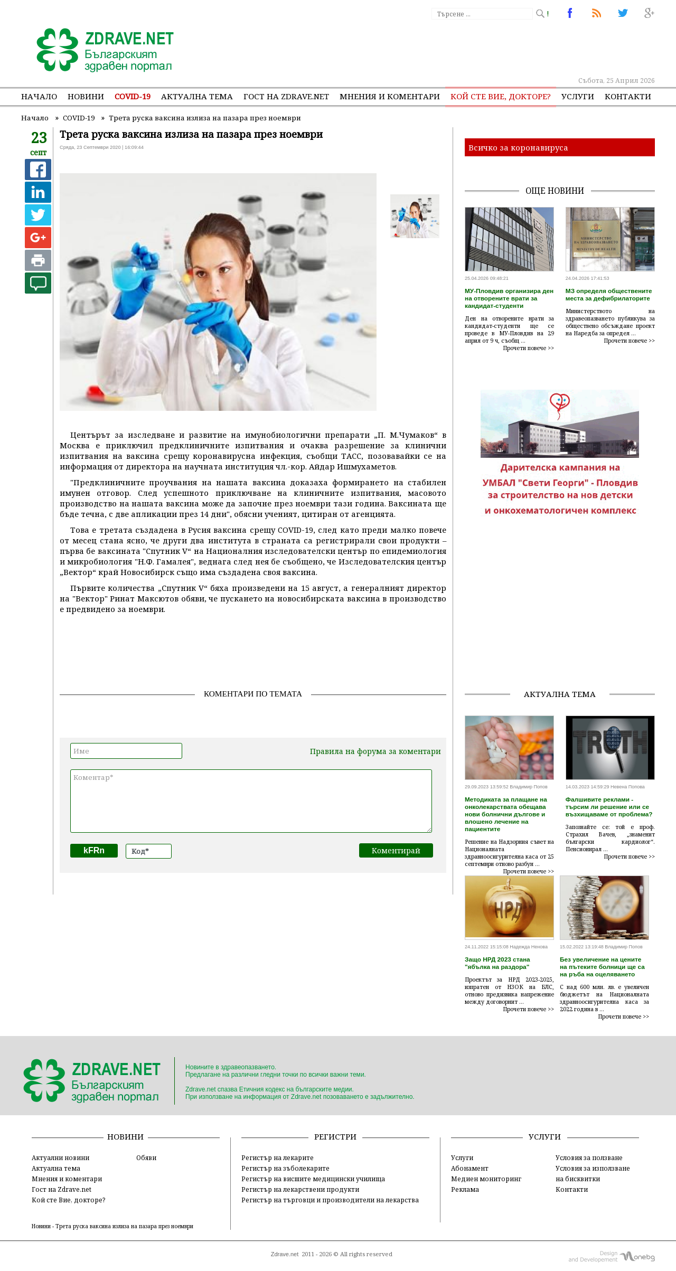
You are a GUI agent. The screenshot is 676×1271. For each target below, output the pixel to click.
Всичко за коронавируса (518, 147)
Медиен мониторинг (486, 1178)
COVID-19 (133, 96)
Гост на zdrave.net (286, 96)
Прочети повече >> (528, 348)
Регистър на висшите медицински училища (313, 1178)
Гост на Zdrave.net (61, 1189)
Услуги (577, 96)
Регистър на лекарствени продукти (300, 1189)
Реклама (465, 1189)
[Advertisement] (461, 47)
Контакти (628, 96)
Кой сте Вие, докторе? (500, 96)
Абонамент (470, 1168)
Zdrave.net (285, 1254)
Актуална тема (197, 96)
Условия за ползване (589, 1157)
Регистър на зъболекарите (285, 1168)
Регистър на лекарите (277, 1157)
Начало (39, 96)
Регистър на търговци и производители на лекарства (330, 1199)
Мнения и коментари (390, 96)
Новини (86, 96)
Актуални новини (60, 1157)
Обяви (146, 1157)
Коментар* (251, 801)
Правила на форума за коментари (375, 751)
